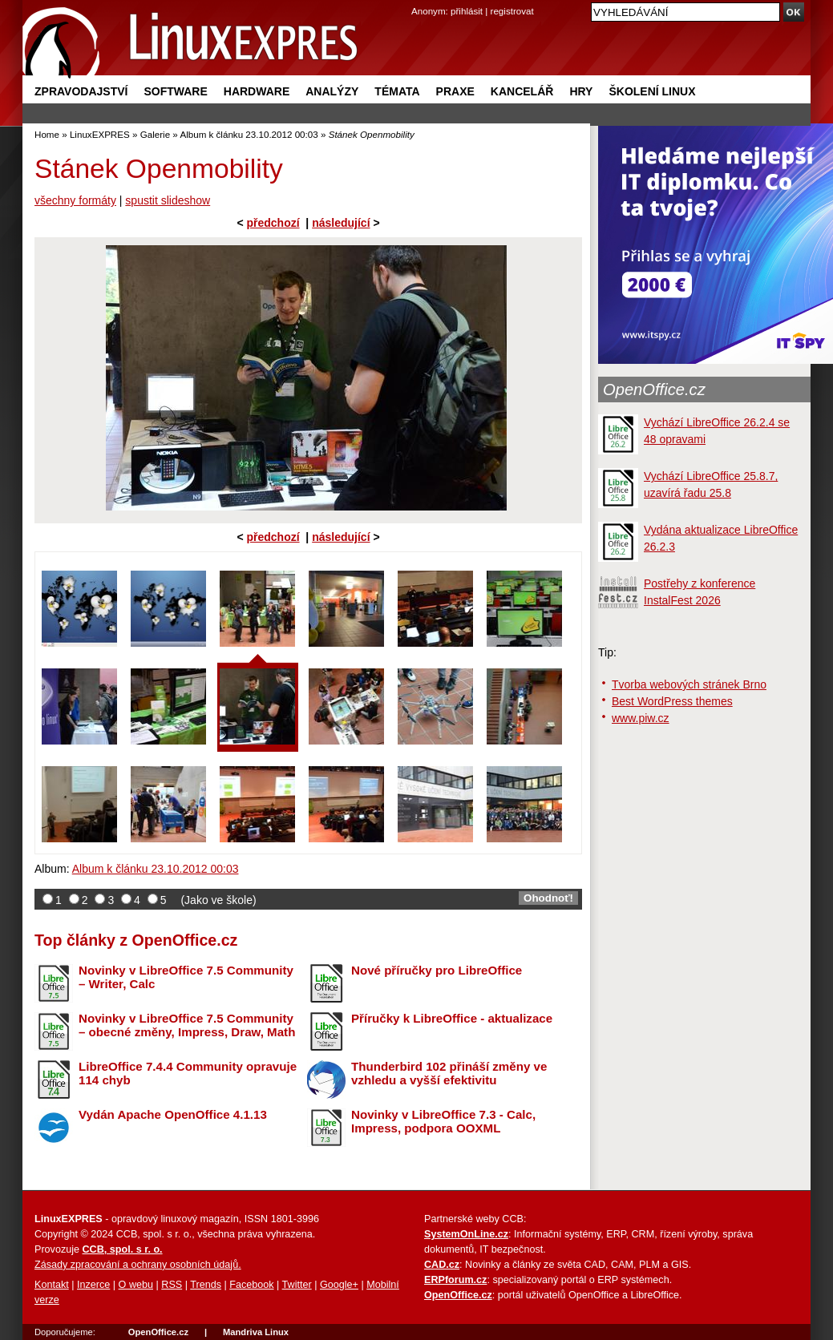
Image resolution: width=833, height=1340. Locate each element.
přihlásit (467, 11)
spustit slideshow (167, 200)
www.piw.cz (640, 718)
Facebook (251, 1284)
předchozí (272, 222)
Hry (580, 91)
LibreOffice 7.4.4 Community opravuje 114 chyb (188, 1073)
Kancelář (522, 91)
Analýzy (331, 91)
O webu (136, 1284)
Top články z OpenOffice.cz (135, 940)
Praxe (455, 91)
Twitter (297, 1284)
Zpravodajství (80, 91)
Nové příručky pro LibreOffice (436, 970)
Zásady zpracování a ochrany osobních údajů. (137, 1264)
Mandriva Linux (256, 1332)
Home (46, 134)
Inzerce (93, 1284)
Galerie (155, 134)
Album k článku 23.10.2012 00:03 (248, 134)
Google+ (339, 1284)
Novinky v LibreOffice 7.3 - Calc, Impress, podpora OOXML (443, 1121)
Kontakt (51, 1284)
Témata (396, 91)
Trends (205, 1284)
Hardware (256, 91)
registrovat (512, 11)
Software (175, 91)
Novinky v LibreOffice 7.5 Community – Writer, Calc (186, 977)
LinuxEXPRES (100, 134)
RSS (171, 1284)
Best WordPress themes (672, 701)
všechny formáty (75, 200)
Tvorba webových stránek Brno (689, 684)
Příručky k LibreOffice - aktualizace (451, 1018)
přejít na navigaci (416, 0)
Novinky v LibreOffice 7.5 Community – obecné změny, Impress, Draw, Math (187, 1025)
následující (341, 222)
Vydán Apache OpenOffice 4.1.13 (173, 1114)
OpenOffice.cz (654, 389)
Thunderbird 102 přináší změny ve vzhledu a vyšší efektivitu (449, 1073)
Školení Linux (652, 91)
